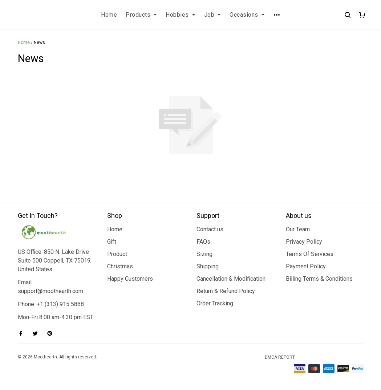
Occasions (247, 14)
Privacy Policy (304, 241)
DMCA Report (280, 357)
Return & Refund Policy (225, 291)
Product (117, 254)
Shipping (207, 266)
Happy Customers (130, 278)
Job (212, 14)
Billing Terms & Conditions (319, 278)
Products (141, 14)
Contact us (209, 229)
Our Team (298, 229)
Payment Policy (306, 266)
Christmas (120, 266)
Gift (111, 241)
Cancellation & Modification (231, 278)
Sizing (204, 254)
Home (109, 14)
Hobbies (180, 14)
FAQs (203, 241)
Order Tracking (214, 303)
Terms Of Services (309, 254)
